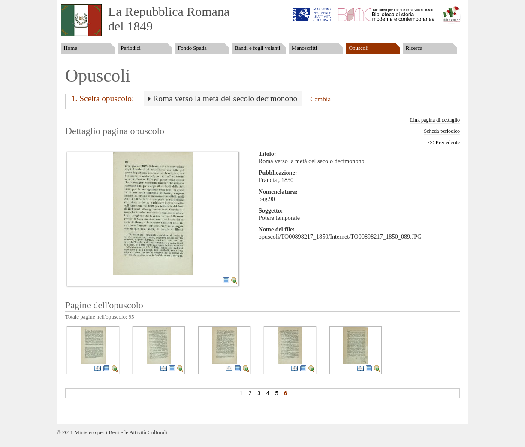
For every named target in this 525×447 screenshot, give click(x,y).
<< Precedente (444, 143)
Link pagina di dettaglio (435, 120)
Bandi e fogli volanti (257, 48)
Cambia (320, 99)
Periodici (130, 48)
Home (70, 48)
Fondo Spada (192, 48)
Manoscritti (304, 48)
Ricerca (414, 48)
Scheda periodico (442, 131)
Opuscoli (359, 48)
